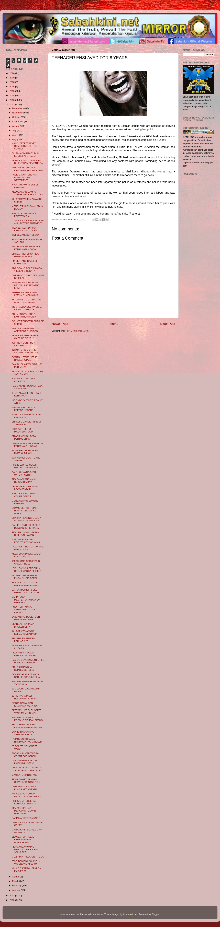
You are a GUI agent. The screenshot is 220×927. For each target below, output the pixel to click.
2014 (12, 95)
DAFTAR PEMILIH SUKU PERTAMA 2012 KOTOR (25, 591)
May (14, 139)
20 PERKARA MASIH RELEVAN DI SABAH (24, 697)
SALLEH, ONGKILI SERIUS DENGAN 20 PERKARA (26, 526)
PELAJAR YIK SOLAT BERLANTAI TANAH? (24, 654)
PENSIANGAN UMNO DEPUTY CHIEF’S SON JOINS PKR (25, 849)
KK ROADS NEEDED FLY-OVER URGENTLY (25, 336)
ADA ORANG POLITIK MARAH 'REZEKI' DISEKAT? (27, 269)
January (16, 890)
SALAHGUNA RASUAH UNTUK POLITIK (24, 473)
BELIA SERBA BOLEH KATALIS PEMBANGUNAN (27, 726)
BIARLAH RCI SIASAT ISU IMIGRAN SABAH (25, 255)
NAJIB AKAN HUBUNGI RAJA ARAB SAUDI (27, 387)
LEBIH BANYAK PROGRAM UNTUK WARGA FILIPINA (26, 569)
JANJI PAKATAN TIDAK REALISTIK (24, 380)
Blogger (155, 914)
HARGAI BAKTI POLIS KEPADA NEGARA (23, 408)
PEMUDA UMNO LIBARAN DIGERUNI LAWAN (25, 533)
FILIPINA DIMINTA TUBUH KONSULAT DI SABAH (25, 154)
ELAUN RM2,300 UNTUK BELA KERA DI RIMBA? (25, 583)
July (14, 130)
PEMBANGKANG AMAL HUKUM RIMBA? (24, 480)
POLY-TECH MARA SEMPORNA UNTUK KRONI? (24, 610)
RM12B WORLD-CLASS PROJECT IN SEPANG (25, 466)
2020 (12, 73)
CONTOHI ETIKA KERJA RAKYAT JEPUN (24, 358)
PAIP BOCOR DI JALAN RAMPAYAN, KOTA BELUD (27, 740)
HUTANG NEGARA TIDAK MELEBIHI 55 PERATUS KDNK (25, 285)
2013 (12, 100)
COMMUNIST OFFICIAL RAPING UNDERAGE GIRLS (24, 511)
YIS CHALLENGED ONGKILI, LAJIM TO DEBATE (27, 308)
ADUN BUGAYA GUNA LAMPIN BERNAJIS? (24, 315)
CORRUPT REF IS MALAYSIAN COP (22, 430)
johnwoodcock (130, 914)
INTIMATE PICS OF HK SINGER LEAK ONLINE (25, 351)
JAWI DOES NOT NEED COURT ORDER (24, 495)
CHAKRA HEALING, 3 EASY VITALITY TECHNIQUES (26, 519)
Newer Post (60, 323)
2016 (12, 86)
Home (114, 323)
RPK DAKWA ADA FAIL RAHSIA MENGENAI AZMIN (27, 169)
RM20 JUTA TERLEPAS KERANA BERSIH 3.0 (24, 802)
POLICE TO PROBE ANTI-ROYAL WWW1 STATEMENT (25, 177)
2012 (12, 104)
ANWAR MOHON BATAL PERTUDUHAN (24, 437)
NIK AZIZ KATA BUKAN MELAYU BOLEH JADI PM (26, 795)
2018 (12, 82)
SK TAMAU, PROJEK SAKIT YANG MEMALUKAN (26, 711)
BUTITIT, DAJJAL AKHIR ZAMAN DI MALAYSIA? (25, 293)
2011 (12, 895)
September (18, 121)
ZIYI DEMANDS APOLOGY (26, 235)
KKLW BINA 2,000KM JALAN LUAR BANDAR (26, 555)
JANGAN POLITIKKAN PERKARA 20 (23, 639)
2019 (12, 77)
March (15, 881)
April (14, 876)
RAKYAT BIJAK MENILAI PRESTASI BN (24, 214)
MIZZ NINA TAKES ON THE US (28, 856)
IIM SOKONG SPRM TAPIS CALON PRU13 (26, 562)
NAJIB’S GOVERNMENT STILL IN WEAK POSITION (28, 661)
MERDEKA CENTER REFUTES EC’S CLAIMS (26, 540)
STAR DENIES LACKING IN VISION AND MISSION (26, 862)
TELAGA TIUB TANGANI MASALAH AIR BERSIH (25, 576)
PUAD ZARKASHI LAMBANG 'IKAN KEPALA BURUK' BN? (27, 769)
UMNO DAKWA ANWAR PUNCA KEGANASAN (24, 788)
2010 (12, 900)
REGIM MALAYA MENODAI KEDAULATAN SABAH (26, 248)
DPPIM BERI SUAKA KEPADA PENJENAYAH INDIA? (27, 444)
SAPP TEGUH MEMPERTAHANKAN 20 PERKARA (26, 600)
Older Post (167, 323)
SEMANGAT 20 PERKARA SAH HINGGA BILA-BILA (26, 675)
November (17, 112)
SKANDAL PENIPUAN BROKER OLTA (23, 625)
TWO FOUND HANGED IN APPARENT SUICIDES (25, 329)
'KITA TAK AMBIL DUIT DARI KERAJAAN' (26, 394)
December (17, 108)
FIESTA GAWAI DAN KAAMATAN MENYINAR (25, 704)
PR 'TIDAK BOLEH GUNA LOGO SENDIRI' (25, 487)
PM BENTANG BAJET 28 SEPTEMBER (25, 262)
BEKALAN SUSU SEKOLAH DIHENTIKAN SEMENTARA (27, 161)
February (17, 885)
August (16, 126)
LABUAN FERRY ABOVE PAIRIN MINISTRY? (25, 762)
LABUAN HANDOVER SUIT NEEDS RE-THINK (26, 618)
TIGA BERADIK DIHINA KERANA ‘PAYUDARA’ (24, 229)
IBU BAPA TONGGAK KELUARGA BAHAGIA (24, 632)
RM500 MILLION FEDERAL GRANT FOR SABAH (26, 754)
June (15, 135)
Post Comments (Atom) (77, 331)
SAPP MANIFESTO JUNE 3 (26, 818)
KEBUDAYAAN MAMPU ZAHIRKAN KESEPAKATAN (27, 193)
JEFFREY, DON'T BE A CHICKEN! (23, 344)
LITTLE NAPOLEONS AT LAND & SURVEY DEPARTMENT (28, 222)
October (16, 117)
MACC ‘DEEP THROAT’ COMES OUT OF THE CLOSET (24, 146)
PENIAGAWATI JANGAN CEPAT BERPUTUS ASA (26, 780)
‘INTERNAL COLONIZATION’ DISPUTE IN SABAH (26, 301)
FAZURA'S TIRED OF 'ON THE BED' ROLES (27, 548)
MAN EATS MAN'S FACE (24, 775)
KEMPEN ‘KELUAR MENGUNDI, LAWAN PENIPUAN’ (24, 811)
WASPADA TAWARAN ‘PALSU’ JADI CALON (27, 373)
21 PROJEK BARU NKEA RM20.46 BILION (25, 451)
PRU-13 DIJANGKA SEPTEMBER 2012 (23, 668)
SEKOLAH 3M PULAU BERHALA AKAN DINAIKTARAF (23, 839)
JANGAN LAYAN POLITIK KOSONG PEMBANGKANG (27, 718)
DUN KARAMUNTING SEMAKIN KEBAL (23, 733)
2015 (12, 91)
